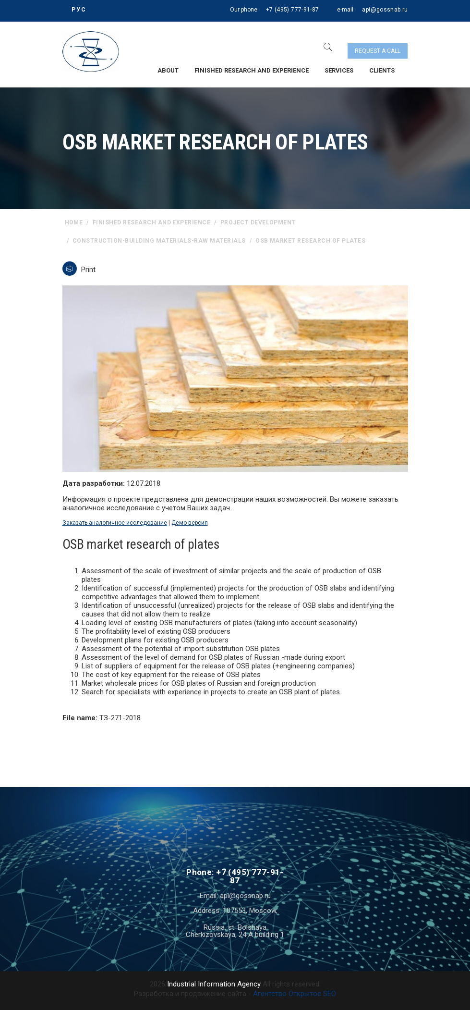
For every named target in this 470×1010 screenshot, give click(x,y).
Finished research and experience (251, 70)
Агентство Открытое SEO (294, 993)
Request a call (377, 51)
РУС (79, 9)
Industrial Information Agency (214, 984)
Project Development (258, 222)
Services (339, 70)
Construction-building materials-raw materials (159, 240)
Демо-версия (189, 522)
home (74, 222)
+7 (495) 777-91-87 (292, 9)
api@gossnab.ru (385, 9)
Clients (382, 70)
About (168, 70)
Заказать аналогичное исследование (114, 522)
